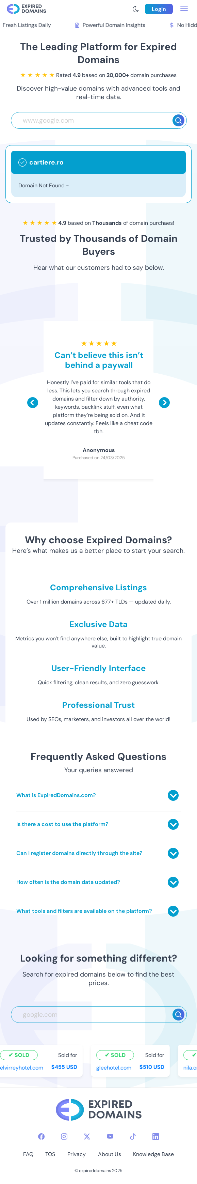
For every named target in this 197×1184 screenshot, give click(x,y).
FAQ (28, 1154)
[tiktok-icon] (133, 1136)
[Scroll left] (32, 402)
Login (159, 9)
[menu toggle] (184, 9)
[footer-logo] (99, 1110)
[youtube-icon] (110, 1136)
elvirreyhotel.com (22, 1067)
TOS (50, 1154)
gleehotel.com (114, 1067)
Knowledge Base (153, 1154)
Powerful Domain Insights (111, 25)
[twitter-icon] (87, 1136)
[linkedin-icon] (155, 1136)
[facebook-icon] (41, 1136)
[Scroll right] (164, 402)
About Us (109, 1154)
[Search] (178, 120)
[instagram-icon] (64, 1136)
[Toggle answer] (173, 795)
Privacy (76, 1154)
